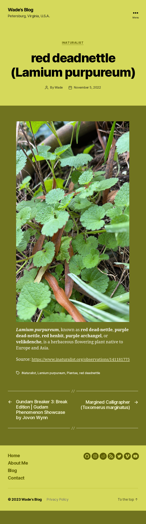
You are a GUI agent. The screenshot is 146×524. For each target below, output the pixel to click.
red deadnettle (90, 379)
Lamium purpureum (51, 379)
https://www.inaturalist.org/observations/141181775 (67, 365)
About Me (19, 476)
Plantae (72, 379)
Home (14, 469)
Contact (17, 491)
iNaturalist (73, 43)
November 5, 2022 (87, 88)
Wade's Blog (21, 9)
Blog (13, 484)
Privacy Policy (58, 513)
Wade (58, 88)
